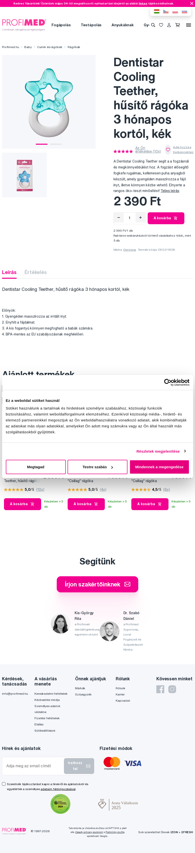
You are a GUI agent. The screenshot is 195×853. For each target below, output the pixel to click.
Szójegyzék (83, 694)
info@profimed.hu (15, 693)
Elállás (38, 724)
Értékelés (36, 272)
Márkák (80, 688)
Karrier (120, 694)
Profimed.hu (10, 47)
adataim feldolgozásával (58, 789)
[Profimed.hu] (24, 25)
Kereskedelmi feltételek (51, 693)
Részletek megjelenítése (158, 451)
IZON (174, 832)
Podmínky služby (115, 832)
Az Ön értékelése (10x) (148, 149)
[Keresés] (153, 25)
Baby (27, 47)
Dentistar (129, 249)
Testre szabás (98, 467)
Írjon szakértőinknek (97, 584)
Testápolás (91, 25)
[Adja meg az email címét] (34, 766)
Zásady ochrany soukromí (89, 832)
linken (143, 3)
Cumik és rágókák (49, 47)
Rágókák (74, 47)
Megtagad (35, 467)
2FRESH (187, 832)
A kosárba (166, 218)
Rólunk (120, 688)
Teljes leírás (170, 191)
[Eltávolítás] (119, 217)
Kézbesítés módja (47, 699)
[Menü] (188, 25)
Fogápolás (61, 25)
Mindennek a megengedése (159, 467)
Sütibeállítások (45, 730)
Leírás (9, 272)
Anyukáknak (122, 25)
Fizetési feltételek (46, 718)
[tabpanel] (49, 102)
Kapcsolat (123, 700)
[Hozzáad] (140, 217)
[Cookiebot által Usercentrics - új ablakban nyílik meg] (167, 382)
